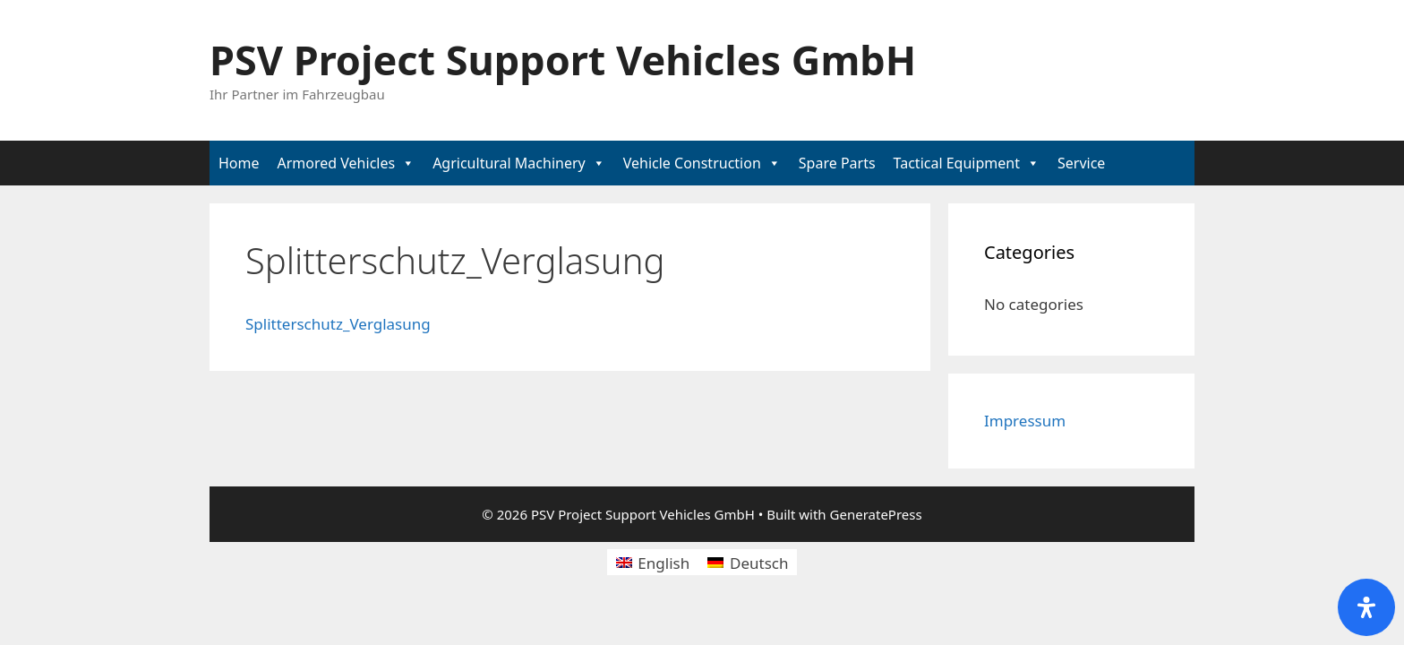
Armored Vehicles (337, 163)
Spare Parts (837, 163)
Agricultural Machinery (509, 163)
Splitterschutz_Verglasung (338, 324)
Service (1081, 163)
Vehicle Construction (692, 163)
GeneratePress (876, 514)
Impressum (1025, 420)
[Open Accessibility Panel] (1366, 607)
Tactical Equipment (957, 163)
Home (239, 163)
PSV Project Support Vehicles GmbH (563, 59)
